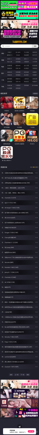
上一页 (16, 374)
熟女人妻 (9, 61)
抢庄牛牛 (34, 55)
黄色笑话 (26, 81)
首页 (11, 374)
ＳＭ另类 (34, 61)
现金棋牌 (26, 55)
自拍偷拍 (18, 59)
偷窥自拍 (9, 72)
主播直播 (26, 61)
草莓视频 (26, 85)
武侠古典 (34, 79)
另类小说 (18, 81)
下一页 (22, 374)
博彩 (2, 53)
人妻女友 (26, 79)
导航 (2, 86)
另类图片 (34, 75)
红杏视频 (9, 88)
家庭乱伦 (18, 79)
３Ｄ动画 (34, 59)
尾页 (28, 374)
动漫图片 (34, 72)
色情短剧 (18, 88)
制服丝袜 (9, 68)
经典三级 (18, 68)
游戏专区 (34, 52)
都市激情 (9, 79)
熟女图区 (26, 75)
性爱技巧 (34, 81)
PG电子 (10, 52)
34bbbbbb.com (19, 42)
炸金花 (18, 55)
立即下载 (31, 431)
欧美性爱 (34, 65)
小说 (2, 80)
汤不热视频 (35, 85)
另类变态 (34, 68)
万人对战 (26, 52)
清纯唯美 (18, 75)
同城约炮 (9, 85)
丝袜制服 (18, 61)
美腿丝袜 (9, 75)
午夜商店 (18, 85)
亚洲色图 (18, 72)
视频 (2, 60)
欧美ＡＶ (26, 59)
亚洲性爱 (9, 65)
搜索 (35, 46)
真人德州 (18, 52)
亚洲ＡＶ (9, 59)
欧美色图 (26, 72)
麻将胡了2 (9, 55)
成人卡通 (26, 65)
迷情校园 (9, 81)
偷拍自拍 (18, 65)
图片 (2, 73)
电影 (2, 67)
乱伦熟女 (26, 68)
